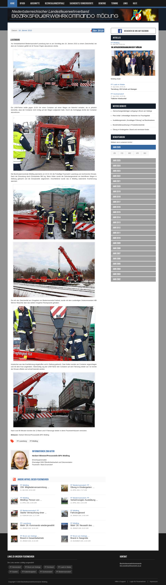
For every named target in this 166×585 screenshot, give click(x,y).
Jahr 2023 (116, 171)
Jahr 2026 (116, 147)
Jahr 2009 (116, 243)
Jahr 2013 (116, 222)
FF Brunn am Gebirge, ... (29, 536)
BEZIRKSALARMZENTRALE (54, 3)
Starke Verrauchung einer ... (33, 513)
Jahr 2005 (116, 263)
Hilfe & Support (120, 581)
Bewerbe (102, 3)
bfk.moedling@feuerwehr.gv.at (130, 566)
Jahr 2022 (116, 176)
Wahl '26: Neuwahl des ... (82, 525)
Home (12, 3)
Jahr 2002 (116, 279)
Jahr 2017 (116, 202)
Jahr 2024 (116, 165)
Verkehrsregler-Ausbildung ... (84, 500)
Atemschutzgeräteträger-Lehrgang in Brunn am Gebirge (132, 111)
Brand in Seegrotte (79, 538)
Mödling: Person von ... (31, 500)
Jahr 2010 (116, 238)
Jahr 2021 (116, 181)
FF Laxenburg (22, 441)
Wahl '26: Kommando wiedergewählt (37, 525)
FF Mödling (34, 441)
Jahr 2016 (116, 207)
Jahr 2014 (116, 217)
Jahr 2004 (116, 269)
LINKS (125, 3)
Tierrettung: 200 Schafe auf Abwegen (124, 89)
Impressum (154, 581)
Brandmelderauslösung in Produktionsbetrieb (128, 125)
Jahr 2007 (116, 253)
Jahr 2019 (116, 191)
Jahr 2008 (116, 248)
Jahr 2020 (116, 186)
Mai (145, 153)
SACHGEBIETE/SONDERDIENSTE (81, 3)
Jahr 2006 (116, 258)
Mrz (129, 153)
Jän (114, 153)
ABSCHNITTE (35, 3)
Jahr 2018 (116, 196)
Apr (137, 153)
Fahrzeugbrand (78, 513)
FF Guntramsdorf (117, 94)
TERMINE (114, 3)
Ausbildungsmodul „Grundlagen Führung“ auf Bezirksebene (134, 120)
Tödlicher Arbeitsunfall (118, 99)
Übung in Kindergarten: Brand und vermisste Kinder (131, 129)
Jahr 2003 (116, 274)
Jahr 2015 (116, 212)
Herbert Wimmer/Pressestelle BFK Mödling (51, 456)
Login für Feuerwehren (138, 581)
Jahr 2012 (116, 227)
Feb (122, 153)
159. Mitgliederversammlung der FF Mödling (126, 47)
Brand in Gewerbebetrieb (32, 538)
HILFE (135, 3)
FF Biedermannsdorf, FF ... (81, 485)
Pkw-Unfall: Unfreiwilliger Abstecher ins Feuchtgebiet (131, 116)
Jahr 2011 (116, 232)
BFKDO (22, 3)
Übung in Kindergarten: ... (83, 487)
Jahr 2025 (116, 160)
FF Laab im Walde (118, 85)
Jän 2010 (98, 30)
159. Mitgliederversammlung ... (34, 487)
